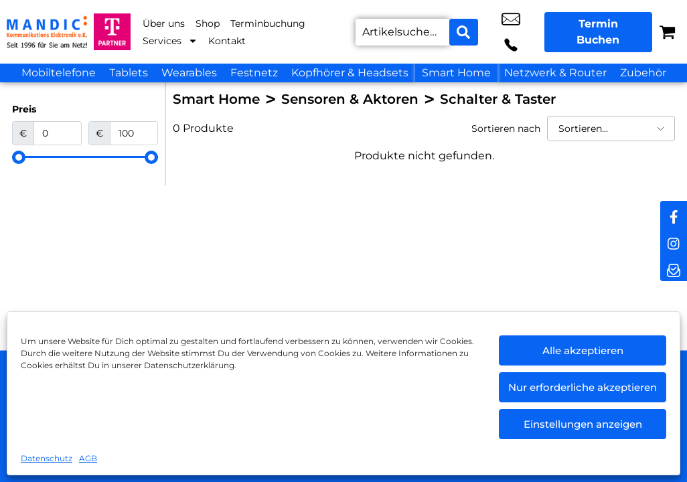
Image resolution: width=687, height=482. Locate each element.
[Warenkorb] (667, 31)
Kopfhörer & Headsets (349, 72)
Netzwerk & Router (555, 72)
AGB (88, 458)
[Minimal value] (85, 157)
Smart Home (456, 72)
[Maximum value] (134, 133)
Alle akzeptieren (582, 350)
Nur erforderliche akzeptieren (582, 387)
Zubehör (643, 72)
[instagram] (673, 241)
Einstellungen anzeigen (583, 424)
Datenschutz (46, 458)
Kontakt (227, 41)
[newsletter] (673, 267)
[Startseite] (47, 32)
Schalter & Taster (498, 99)
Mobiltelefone (58, 72)
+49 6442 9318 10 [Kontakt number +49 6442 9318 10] (524, 32)
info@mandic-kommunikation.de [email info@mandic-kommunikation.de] (494, 32)
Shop (208, 23)
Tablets (128, 72)
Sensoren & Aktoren (349, 99)
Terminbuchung (267, 23)
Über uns (164, 23)
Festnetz (254, 72)
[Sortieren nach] (611, 128)
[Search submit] (462, 32)
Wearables (189, 72)
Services (170, 41)
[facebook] (673, 214)
